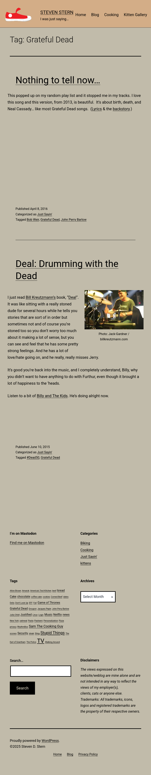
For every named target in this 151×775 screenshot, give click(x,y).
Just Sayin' (44, 214)
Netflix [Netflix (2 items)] (57, 614)
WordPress (50, 741)
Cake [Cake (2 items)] (13, 596)
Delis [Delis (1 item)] (12, 603)
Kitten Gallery (135, 14)
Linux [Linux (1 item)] (35, 615)
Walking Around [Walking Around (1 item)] (52, 642)
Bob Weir (33, 219)
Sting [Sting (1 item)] (37, 633)
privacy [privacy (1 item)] (13, 627)
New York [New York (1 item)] (14, 620)
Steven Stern (56, 12)
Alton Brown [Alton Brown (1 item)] (15, 590)
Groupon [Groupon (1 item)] (33, 608)
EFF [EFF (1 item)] (31, 603)
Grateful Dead (50, 219)
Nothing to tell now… (58, 80)
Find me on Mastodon (27, 543)
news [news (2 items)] (66, 614)
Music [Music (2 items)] (48, 614)
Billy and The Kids (52, 395)
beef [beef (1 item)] (54, 590)
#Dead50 (33, 457)
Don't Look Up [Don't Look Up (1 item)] (21, 603)
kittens (85, 563)
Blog (95, 14)
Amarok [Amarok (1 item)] (25, 590)
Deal (72, 297)
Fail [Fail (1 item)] (35, 603)
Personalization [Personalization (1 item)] (51, 620)
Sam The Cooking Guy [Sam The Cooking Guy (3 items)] (46, 626)
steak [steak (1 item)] (31, 633)
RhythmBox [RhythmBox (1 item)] (22, 627)
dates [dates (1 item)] (65, 597)
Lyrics (97, 109)
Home (81, 14)
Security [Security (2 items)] (22, 633)
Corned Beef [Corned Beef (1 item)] (56, 597)
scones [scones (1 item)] (13, 633)
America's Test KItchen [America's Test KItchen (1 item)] (41, 590)
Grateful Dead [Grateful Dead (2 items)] (19, 608)
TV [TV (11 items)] (40, 640)
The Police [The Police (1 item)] (31, 642)
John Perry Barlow (74, 219)
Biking (85, 543)
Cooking (111, 14)
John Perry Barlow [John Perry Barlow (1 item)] (60, 608)
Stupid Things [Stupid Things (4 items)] (53, 632)
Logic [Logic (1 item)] (41, 615)
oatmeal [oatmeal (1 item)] (23, 620)
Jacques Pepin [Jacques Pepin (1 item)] (44, 608)
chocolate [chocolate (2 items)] (23, 596)
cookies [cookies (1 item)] (46, 597)
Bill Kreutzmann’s (41, 297)
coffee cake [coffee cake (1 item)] (36, 597)
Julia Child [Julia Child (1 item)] (14, 615)
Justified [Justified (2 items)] (26, 614)
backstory (121, 109)
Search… (16, 660)
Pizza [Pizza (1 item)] (61, 620)
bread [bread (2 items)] (61, 590)
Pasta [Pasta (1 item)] (30, 620)
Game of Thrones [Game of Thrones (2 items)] (49, 602)
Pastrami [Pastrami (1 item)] (38, 620)
